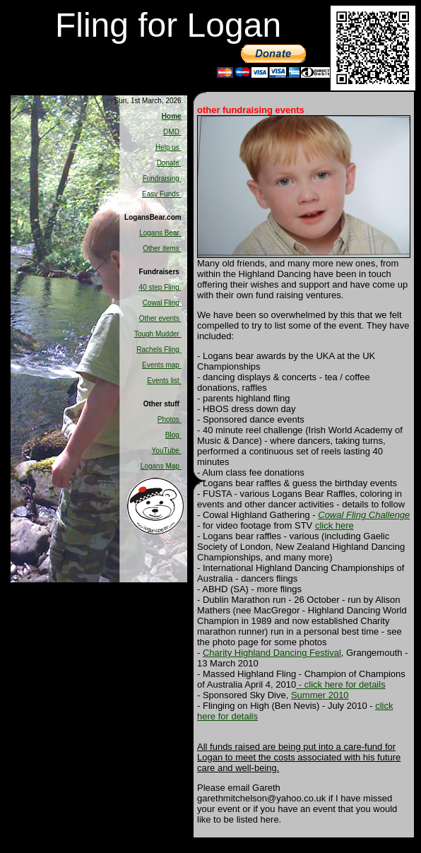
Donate (169, 163)
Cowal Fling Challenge (364, 515)
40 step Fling (160, 287)
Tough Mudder (158, 334)
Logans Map (161, 466)
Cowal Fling (162, 303)
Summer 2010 (320, 695)
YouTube (167, 450)
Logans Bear (160, 233)
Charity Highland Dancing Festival (272, 652)
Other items (162, 248)
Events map (162, 365)
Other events (160, 318)
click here (334, 525)
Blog (173, 435)
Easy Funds (162, 194)
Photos (170, 419)
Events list (164, 380)
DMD (172, 132)
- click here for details (340, 684)
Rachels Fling (158, 349)
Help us (168, 147)
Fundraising (162, 178)
